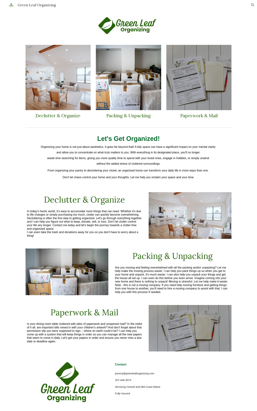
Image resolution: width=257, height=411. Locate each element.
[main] (58, 115)
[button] (252, 5)
